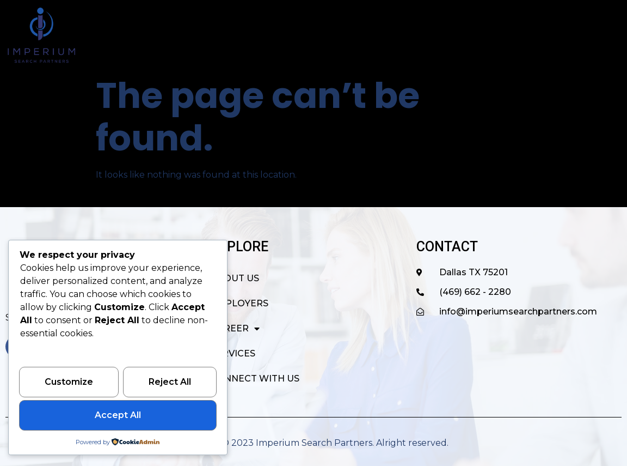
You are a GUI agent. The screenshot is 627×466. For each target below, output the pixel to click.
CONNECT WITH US (567, 35)
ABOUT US (263, 35)
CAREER (411, 35)
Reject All (170, 383)
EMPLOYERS (337, 35)
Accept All (118, 415)
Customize (69, 383)
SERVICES (479, 35)
